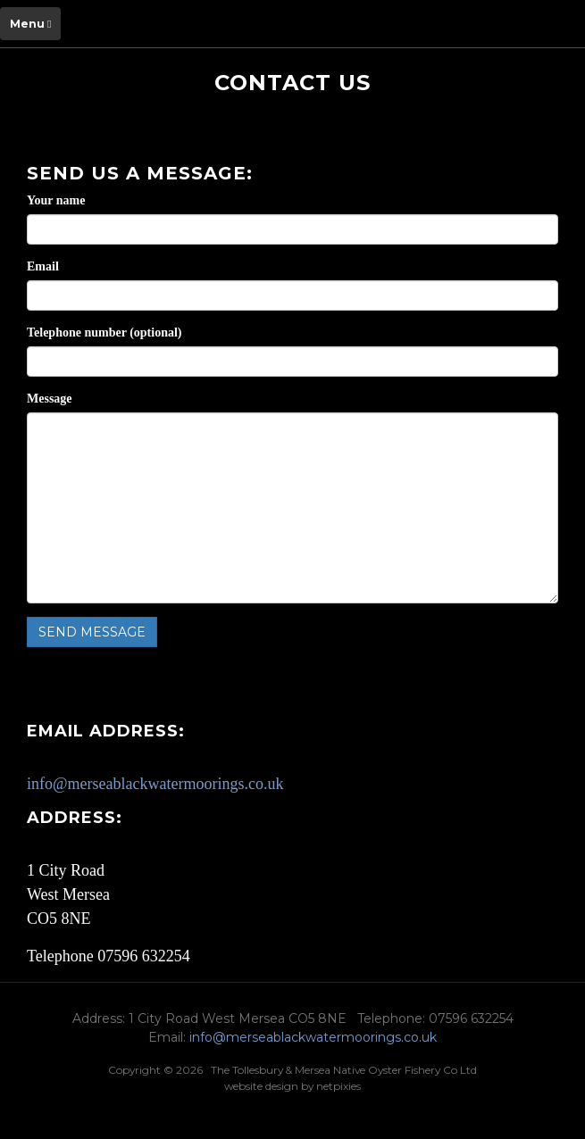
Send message (92, 632)
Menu (30, 23)
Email (43, 266)
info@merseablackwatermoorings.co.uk (155, 784)
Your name (56, 200)
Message (49, 398)
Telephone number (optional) (104, 332)
